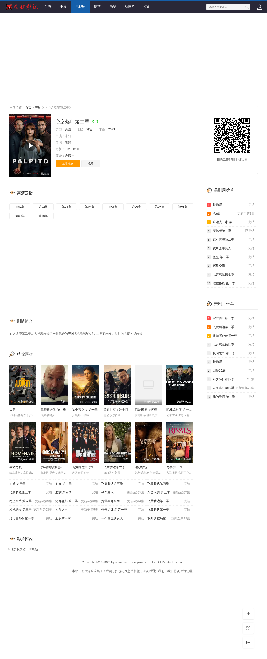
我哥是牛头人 (230, 248)
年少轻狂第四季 (230, 379)
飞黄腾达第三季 (30, 492)
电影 (63, 6)
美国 (68, 129)
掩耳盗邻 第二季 (76, 501)
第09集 (20, 216)
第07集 (159, 206)
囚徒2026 (230, 371)
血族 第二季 (76, 484)
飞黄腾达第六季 (114, 467)
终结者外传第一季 (30, 518)
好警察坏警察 (122, 501)
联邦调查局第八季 (168, 518)
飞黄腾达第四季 (168, 484)
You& (230, 213)
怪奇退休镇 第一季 (122, 510)
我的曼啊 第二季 (230, 397)
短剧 (146, 6)
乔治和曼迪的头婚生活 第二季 (61, 467)
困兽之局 (76, 510)
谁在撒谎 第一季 (230, 283)
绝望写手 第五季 (30, 501)
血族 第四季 (76, 492)
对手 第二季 (174, 467)
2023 (111, 129)
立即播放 (67, 163)
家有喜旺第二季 (230, 240)
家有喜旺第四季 (230, 388)
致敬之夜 (15, 467)
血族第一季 (76, 518)
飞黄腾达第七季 (83, 467)
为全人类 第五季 (168, 492)
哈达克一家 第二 (230, 222)
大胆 (12, 409)
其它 (89, 129)
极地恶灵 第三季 (30, 510)
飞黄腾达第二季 (168, 501)
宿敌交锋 (230, 266)
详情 (69, 155)
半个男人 (122, 492)
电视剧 (80, 6)
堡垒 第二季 (230, 257)
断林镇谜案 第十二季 (180, 409)
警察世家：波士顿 (116, 409)
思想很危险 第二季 (53, 409)
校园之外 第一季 (230, 353)
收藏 (90, 163)
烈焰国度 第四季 (146, 409)
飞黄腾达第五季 (122, 484)
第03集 (66, 206)
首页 (48, 6)
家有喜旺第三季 (230, 318)
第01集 (20, 206)
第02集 (43, 206)
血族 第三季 (30, 484)
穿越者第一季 (230, 231)
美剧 (38, 107)
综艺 (97, 6)
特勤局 (230, 205)
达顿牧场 (141, 467)
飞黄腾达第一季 (168, 510)
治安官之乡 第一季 (85, 409)
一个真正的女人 (122, 518)
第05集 (113, 206)
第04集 (89, 206)
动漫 (112, 6)
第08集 (183, 206)
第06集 (136, 206)
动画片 (130, 6)
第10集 (43, 216)
